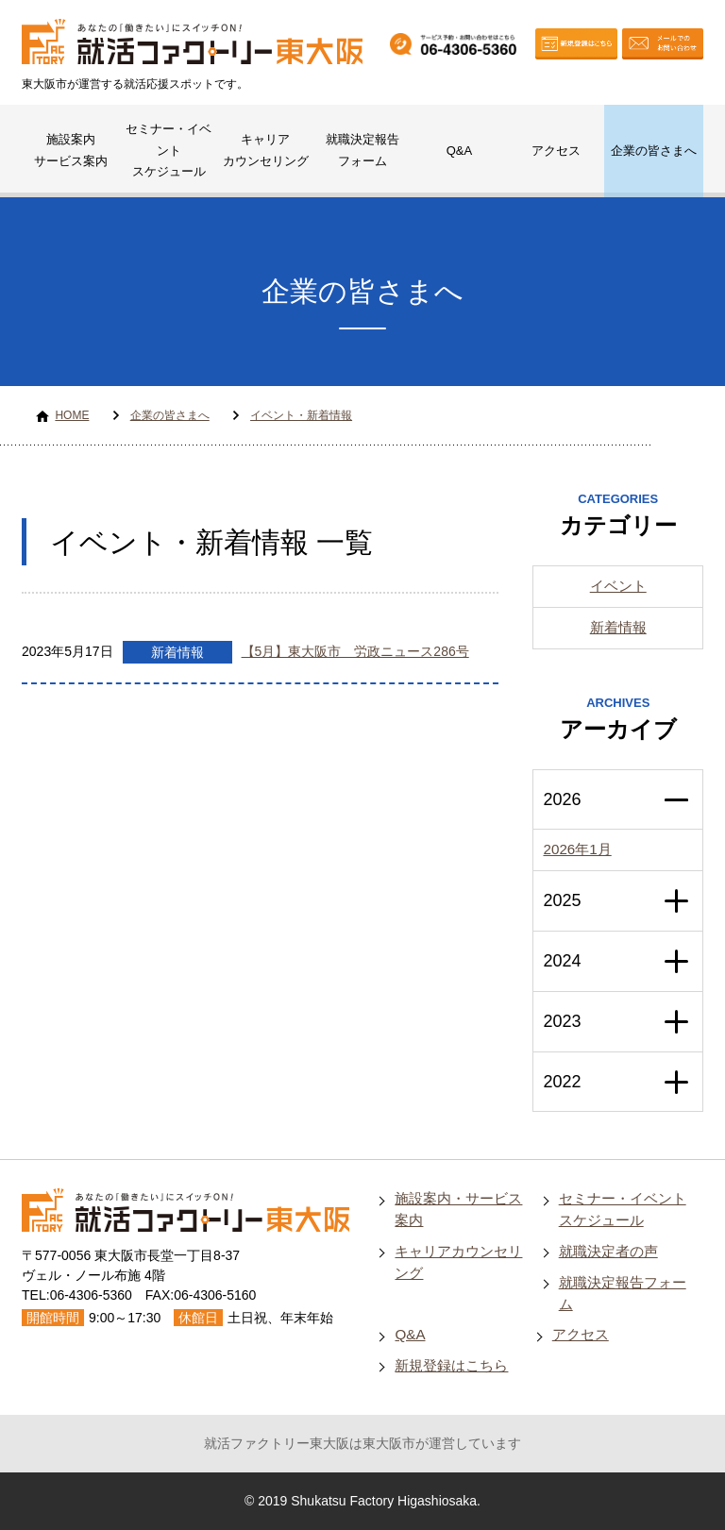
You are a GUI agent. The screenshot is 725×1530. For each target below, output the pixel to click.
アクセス (556, 150)
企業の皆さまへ (654, 150)
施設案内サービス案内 (71, 150)
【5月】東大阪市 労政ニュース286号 (355, 651)
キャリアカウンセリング (266, 150)
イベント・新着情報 (301, 415)
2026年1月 (577, 849)
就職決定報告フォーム (362, 150)
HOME (72, 415)
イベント (618, 586)
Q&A (459, 150)
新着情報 (177, 652)
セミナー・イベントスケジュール (168, 150)
